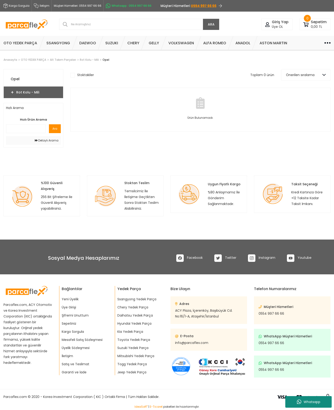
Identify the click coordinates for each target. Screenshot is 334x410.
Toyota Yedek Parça (133, 339)
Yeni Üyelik (70, 299)
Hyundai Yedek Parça (134, 323)
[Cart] (305, 24)
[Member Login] (267, 24)
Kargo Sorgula (73, 331)
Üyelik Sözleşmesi (76, 348)
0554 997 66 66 (271, 313)
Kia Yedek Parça (130, 331)
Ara (54, 129)
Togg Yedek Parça (132, 364)
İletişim (41, 5)
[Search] (139, 24)
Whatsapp (308, 401)
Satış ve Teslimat (75, 364)
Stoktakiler (85, 75)
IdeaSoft (141, 407)
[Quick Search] (25, 128)
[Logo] (26, 24)
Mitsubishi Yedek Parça (135, 356)
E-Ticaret (156, 407)
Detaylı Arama (46, 140)
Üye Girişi (69, 307)
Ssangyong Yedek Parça (136, 299)
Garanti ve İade (74, 372)
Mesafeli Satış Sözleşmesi (82, 339)
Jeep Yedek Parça (131, 372)
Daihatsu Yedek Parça (135, 315)
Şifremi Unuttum (75, 315)
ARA (211, 24)
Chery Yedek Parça (132, 307)
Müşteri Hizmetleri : (77, 6)
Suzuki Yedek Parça (132, 348)
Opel (106, 60)
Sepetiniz (69, 323)
